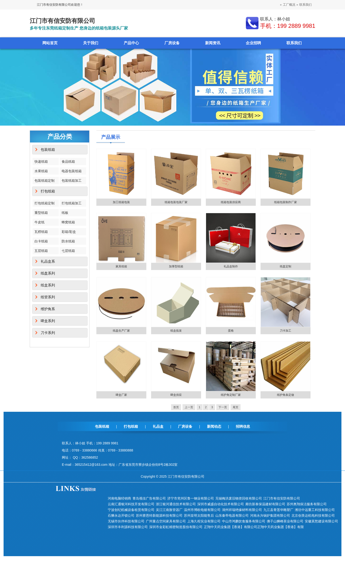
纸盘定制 (285, 266)
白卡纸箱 (41, 241)
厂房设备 (172, 43)
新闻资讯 (212, 43)
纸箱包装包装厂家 (176, 202)
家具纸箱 (121, 266)
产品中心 (131, 43)
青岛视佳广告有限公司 (149, 498)
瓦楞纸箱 (41, 232)
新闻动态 (214, 426)
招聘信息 (243, 426)
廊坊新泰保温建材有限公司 (265, 504)
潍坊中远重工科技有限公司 (315, 510)
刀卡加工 (285, 330)
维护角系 (48, 309)
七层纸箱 (68, 251)
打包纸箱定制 (44, 203)
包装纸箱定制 (44, 180)
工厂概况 (289, 4)
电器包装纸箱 (72, 171)
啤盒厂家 (121, 395)
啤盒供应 (176, 395)
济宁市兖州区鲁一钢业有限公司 (190, 498)
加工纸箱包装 (121, 202)
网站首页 (50, 43)
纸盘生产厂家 (121, 330)
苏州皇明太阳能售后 (199, 515)
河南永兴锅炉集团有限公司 (270, 515)
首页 (176, 407)
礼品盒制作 (231, 266)
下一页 (222, 407)
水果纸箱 (41, 171)
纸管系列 (48, 297)
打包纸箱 (48, 191)
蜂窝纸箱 (68, 222)
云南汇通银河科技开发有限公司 (131, 504)
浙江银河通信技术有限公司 (176, 504)
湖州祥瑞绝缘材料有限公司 (242, 510)
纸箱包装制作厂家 (285, 202)
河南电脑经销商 (119, 498)
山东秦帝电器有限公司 (232, 515)
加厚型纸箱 (176, 266)
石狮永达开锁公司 (121, 515)
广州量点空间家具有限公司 (166, 521)
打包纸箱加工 (72, 203)
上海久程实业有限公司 (204, 521)
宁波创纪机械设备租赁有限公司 (131, 510)
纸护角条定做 (285, 395)
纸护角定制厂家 (231, 395)
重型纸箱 (41, 213)
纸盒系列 (48, 285)
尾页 (235, 407)
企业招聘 (253, 43)
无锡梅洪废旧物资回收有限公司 (238, 498)
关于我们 (90, 43)
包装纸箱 (48, 149)
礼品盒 (158, 426)
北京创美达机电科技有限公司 (313, 515)
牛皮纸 (39, 222)
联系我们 (305, 4)
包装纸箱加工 (72, 180)
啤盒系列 (48, 321)
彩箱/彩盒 (69, 232)
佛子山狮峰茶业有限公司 (285, 521)
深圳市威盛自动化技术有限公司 (220, 504)
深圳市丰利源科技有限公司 (128, 527)
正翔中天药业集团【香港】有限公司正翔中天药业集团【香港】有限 (254, 527)
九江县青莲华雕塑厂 (278, 510)
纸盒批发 (176, 330)
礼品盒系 (48, 261)
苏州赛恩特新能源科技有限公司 (159, 515)
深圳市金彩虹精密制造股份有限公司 (175, 527)
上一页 (189, 407)
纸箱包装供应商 (231, 202)
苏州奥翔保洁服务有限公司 (307, 504)
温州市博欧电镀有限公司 (202, 510)
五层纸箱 (41, 251)
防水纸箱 (68, 241)
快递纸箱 (41, 161)
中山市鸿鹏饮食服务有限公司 (243, 521)
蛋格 (231, 330)
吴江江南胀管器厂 (169, 510)
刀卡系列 (48, 333)
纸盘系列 (48, 273)
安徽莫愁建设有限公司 (321, 521)
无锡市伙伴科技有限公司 (126, 521)
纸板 (65, 213)
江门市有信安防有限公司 (281, 498)
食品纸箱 (68, 161)
